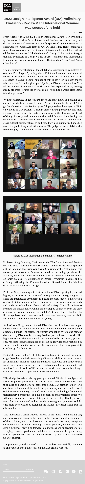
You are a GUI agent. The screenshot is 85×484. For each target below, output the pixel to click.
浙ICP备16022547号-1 (38, 478)
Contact (11, 478)
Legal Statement (21, 478)
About (5, 478)
